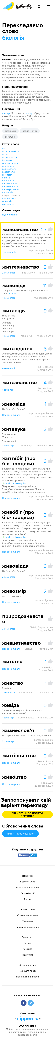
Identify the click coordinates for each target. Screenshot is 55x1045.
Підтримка (27, 954)
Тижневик (27, 921)
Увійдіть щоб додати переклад (27, 815)
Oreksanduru (26, 692)
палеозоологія (10, 183)
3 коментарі (8, 628)
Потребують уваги (27, 881)
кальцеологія (9, 169)
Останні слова (27, 909)
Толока (27, 899)
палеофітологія (10, 189)
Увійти (20, 833)
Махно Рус (26, 335)
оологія (6, 177)
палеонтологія (10, 186)
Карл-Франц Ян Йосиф (41, 250)
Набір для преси (27, 970)
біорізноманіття (10, 151)
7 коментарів (9, 252)
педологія (7, 192)
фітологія (7, 201)
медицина (10, 131)
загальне (10, 136)
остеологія (8, 180)
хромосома (8, 204)
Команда (27, 949)
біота (4, 154)
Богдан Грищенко (43, 739)
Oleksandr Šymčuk (43, 600)
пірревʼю (28, 1018)
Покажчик (27, 875)
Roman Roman (45, 761)
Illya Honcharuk (10, 214)
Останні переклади (27, 915)
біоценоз (7, 160)
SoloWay (29, 648)
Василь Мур (28, 272)
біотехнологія (9, 157)
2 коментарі (8, 272)
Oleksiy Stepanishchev (41, 627)
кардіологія (8, 171)
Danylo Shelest (26, 717)
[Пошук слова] (39, 7)
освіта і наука (30, 131)
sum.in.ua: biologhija (14, 483)
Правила (27, 943)
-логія (13, 293)
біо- (4, 148)
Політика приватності (27, 976)
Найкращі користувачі (27, 927)
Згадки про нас (28, 965)
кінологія (7, 174)
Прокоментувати (11, 415)
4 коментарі (8, 297)
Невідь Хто (47, 782)
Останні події (27, 893)
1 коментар (8, 389)
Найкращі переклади (27, 887)
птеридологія (9, 198)
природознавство (11, 195)
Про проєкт (28, 937)
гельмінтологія (10, 163)
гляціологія (8, 166)
